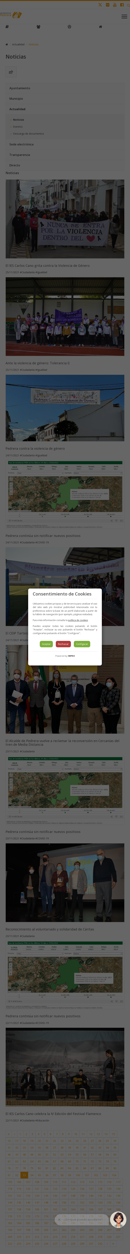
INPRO (71, 655)
